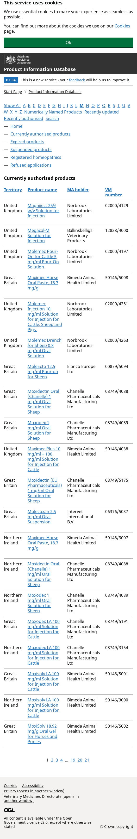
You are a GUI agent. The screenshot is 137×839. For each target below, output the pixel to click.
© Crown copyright (116, 826)
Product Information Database (40, 69)
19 (73, 760)
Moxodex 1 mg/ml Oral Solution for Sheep (39, 430)
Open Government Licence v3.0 (38, 820)
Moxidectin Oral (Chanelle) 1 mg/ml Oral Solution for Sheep (43, 401)
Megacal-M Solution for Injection (39, 235)
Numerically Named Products (53, 112)
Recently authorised (23, 118)
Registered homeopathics (35, 157)
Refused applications (31, 165)
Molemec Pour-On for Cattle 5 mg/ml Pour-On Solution (43, 259)
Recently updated (101, 112)
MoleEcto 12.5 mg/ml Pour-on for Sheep (43, 372)
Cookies (122, 26)
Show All (12, 105)
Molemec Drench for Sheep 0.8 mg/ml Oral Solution (44, 348)
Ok (68, 42)
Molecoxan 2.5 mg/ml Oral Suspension (42, 517)
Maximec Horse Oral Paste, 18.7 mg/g (43, 283)
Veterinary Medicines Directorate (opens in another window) (41, 798)
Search (52, 118)
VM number (113, 192)
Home (16, 126)
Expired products (27, 141)
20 (80, 760)
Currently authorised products (40, 134)
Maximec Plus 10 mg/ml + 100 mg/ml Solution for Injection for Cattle (44, 459)
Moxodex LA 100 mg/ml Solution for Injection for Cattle (44, 629)
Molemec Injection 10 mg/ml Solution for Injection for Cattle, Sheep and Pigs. (45, 316)
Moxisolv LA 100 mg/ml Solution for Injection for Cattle (43, 681)
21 (87, 760)
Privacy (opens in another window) (34, 790)
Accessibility (32, 785)
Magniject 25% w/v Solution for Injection (43, 211)
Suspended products (31, 149)
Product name (42, 190)
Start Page (13, 91)
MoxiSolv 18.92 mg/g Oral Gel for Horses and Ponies (42, 733)
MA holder (78, 190)
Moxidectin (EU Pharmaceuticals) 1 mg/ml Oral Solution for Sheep (45, 490)
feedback (77, 79)
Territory (13, 190)
